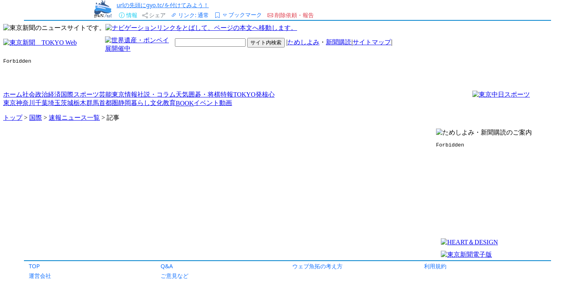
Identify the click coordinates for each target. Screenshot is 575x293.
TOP (34, 266)
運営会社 (40, 275)
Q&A (167, 266)
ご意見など (174, 275)
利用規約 (435, 266)
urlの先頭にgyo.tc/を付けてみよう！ (163, 5)
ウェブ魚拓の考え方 (317, 266)
